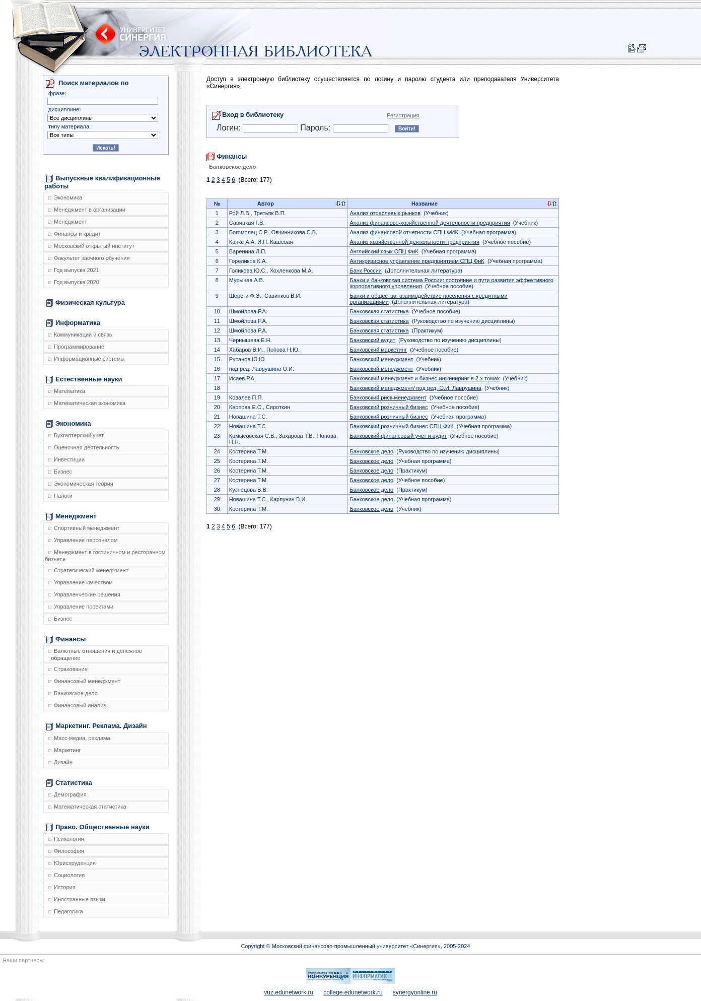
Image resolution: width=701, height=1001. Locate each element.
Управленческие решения (84, 594)
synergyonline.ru (415, 992)
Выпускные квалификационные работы (102, 182)
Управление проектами (80, 607)
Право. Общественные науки (98, 827)
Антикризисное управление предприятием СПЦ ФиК (416, 261)
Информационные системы (86, 359)
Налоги (60, 496)
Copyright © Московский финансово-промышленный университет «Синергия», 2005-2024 (355, 946)
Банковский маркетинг (378, 350)
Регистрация (403, 115)
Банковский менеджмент (381, 359)
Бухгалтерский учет (76, 435)
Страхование (68, 669)
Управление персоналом (83, 540)
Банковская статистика (378, 311)
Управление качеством (80, 582)
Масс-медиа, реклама (79, 738)
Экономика (65, 197)
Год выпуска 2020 (73, 282)
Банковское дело (73, 693)
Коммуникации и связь (80, 334)
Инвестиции (66, 459)
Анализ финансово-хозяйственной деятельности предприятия (429, 223)
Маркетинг (64, 750)
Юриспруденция (72, 863)
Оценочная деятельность (83, 447)
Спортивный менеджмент (83, 528)
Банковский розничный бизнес (388, 407)
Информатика (73, 323)
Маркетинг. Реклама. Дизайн (96, 726)
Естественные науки (84, 379)
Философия (66, 851)
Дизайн (60, 762)
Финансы (66, 639)
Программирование (76, 347)
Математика (66, 391)
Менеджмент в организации (86, 210)
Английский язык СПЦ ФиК (383, 251)
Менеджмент (67, 222)
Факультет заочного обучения (88, 258)
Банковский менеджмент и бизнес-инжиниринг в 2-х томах (424, 378)
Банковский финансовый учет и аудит (398, 436)
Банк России (365, 271)
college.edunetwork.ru (352, 992)
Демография (67, 794)
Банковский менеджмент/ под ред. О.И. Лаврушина (415, 388)
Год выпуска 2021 (73, 270)
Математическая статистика (87, 807)
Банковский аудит (372, 340)
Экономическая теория (80, 484)
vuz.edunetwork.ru (288, 992)
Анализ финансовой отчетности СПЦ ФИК (403, 232)
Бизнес (60, 472)
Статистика (69, 783)
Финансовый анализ (77, 705)
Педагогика (65, 911)
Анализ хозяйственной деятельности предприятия (414, 242)
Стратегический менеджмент (88, 570)
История (62, 887)
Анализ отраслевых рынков (384, 213)
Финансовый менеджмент (84, 681)
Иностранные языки (76, 899)
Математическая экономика (86, 403)
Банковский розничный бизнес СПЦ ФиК (401, 426)
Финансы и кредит (74, 234)
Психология (66, 839)
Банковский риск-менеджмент (387, 397)
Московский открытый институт (91, 246)
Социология (66, 875)
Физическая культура (85, 303)
